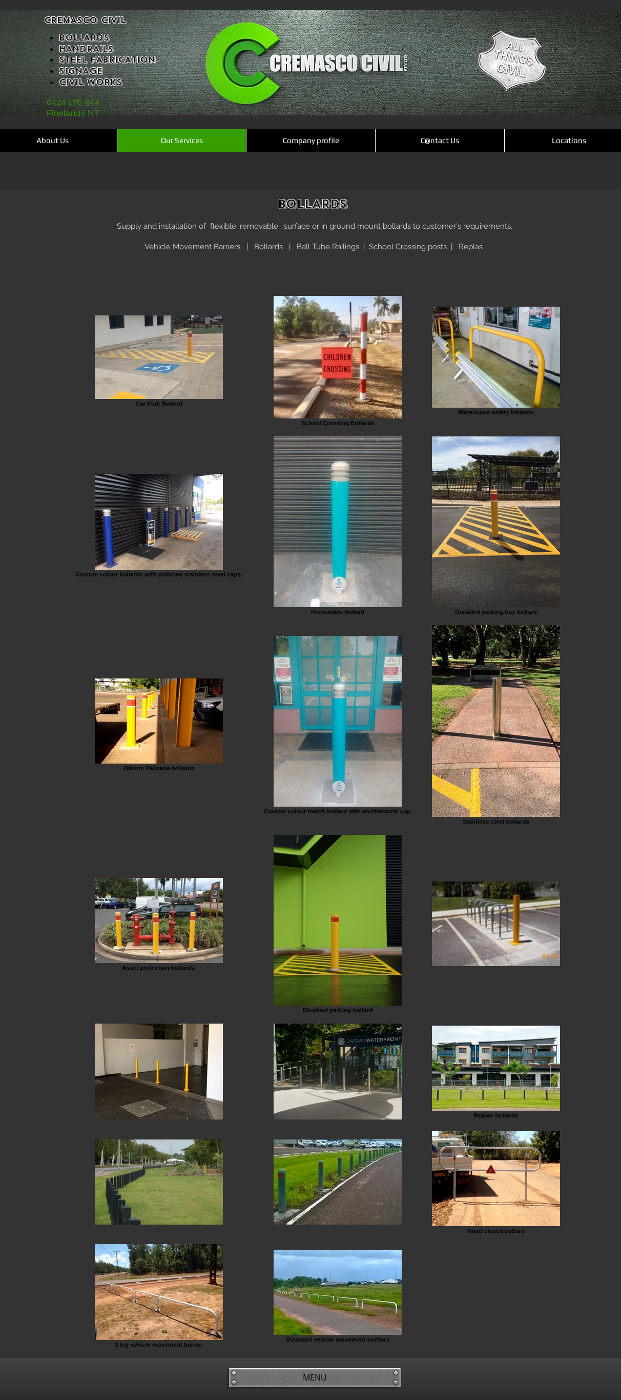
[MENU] (315, 1377)
